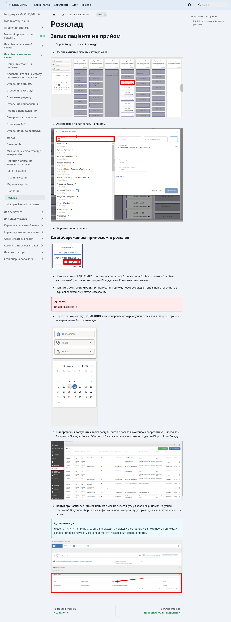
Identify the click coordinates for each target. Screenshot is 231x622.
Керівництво (42, 5)
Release (86, 5)
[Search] (212, 4)
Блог (74, 5)
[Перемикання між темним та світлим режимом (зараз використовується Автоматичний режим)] (189, 4)
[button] (24, 27)
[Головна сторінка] (54, 14)
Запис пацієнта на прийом (204, 16)
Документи (61, 5)
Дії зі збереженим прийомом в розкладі (208, 23)
